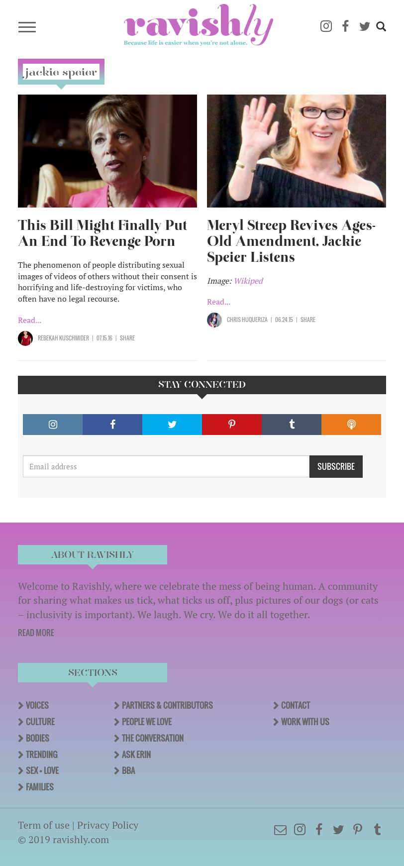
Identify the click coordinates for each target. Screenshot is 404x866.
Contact (295, 705)
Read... (29, 320)
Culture (40, 722)
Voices (37, 705)
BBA (128, 770)
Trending (41, 754)
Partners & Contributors (167, 705)
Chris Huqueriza (247, 320)
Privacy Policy (107, 825)
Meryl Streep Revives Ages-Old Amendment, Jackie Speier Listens (291, 241)
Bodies (37, 738)
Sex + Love (42, 770)
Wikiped (248, 280)
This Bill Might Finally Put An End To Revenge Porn (102, 233)
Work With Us (305, 722)
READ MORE (36, 633)
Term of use (44, 825)
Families (40, 787)
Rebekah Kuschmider (63, 338)
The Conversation (153, 738)
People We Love (147, 722)
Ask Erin (136, 754)
